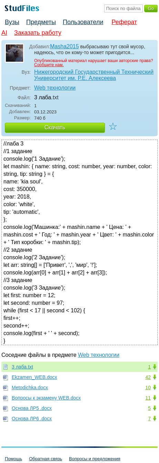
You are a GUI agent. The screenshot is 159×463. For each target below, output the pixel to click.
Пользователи (83, 22)
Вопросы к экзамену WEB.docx (46, 398)
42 (148, 377)
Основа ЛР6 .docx (32, 418)
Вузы (12, 22)
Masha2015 (64, 46)
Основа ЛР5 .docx (32, 408)
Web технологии (55, 88)
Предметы (41, 22)
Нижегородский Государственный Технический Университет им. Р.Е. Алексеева (93, 75)
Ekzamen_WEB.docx (34, 377)
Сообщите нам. (49, 65)
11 (148, 398)
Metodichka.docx (30, 387)
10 (148, 387)
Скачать (54, 127)
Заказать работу (37, 32)
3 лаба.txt (22, 367)
